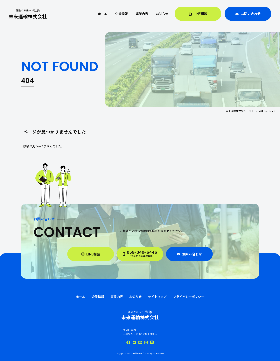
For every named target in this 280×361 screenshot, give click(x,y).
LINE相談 (93, 254)
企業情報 (98, 296)
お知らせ (135, 296)
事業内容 (116, 296)
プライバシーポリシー (188, 296)
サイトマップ (157, 296)
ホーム (80, 296)
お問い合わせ (192, 254)
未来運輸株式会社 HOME (240, 111)
